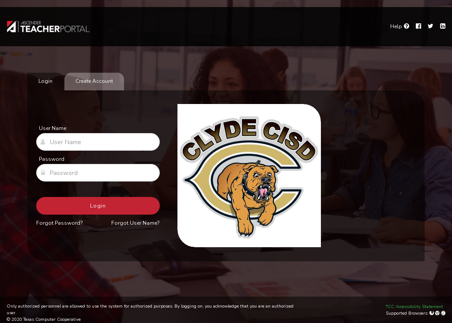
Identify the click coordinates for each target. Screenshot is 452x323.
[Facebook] (418, 26)
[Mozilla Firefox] (432, 313)
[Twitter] (430, 26)
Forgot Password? (59, 222)
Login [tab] (45, 81)
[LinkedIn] (442, 26)
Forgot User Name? (135, 222)
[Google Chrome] (438, 313)
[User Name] (98, 142)
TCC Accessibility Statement (414, 307)
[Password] (98, 173)
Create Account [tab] (94, 81)
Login (98, 205)
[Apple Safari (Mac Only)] (443, 313)
